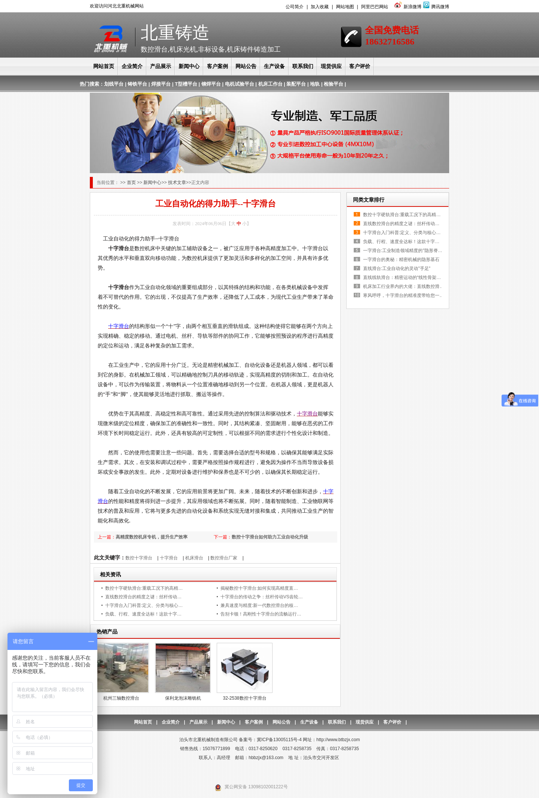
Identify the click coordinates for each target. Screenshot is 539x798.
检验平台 (333, 84)
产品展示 (160, 66)
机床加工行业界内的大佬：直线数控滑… (403, 286)
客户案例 (217, 66)
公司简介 (295, 6)
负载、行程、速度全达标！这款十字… (143, 614)
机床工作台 (270, 84)
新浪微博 (406, 6)
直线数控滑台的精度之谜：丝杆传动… (143, 596)
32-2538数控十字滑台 (244, 698)
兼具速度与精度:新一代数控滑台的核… (259, 605)
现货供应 (331, 66)
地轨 (315, 84)
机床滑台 (194, 558)
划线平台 (114, 84)
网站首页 (103, 66)
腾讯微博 (435, 6)
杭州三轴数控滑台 (121, 698)
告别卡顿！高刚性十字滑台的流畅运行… (260, 614)
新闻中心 (189, 66)
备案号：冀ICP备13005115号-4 (270, 739)
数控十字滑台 (138, 558)
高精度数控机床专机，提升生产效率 (152, 537)
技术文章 (177, 182)
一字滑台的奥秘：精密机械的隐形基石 (401, 259)
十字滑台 (169, 558)
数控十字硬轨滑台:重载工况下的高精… (144, 588)
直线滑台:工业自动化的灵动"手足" (396, 268)
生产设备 (274, 66)
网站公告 (245, 66)
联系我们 (302, 66)
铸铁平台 (137, 84)
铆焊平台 (211, 84)
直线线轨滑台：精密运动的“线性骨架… (402, 277)
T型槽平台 (186, 84)
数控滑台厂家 (223, 558)
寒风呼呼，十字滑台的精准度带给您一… (403, 295)
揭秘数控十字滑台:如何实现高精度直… (259, 588)
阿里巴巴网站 (374, 6)
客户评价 (359, 66)
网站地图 (345, 6)
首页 (132, 182)
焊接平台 (161, 84)
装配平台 (296, 84)
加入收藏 (320, 6)
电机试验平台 (239, 84)
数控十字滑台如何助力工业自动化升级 (270, 537)
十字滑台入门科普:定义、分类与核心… (144, 605)
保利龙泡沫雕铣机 (183, 698)
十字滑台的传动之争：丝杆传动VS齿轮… (261, 596)
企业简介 (132, 66)
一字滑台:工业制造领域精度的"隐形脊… (402, 250)
